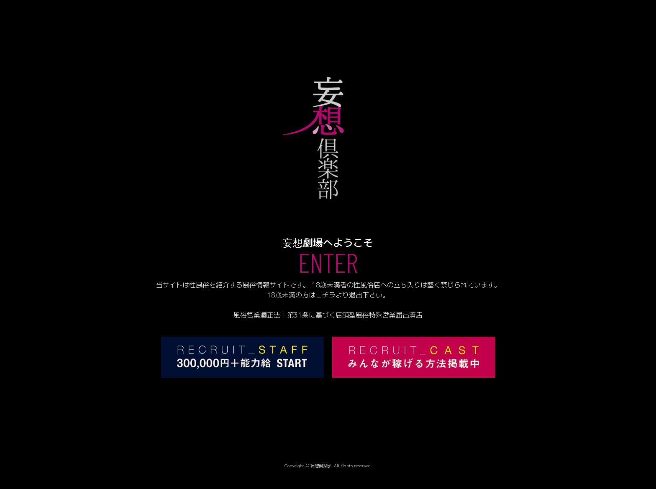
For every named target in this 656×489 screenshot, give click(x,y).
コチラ (325, 295)
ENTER (328, 262)
